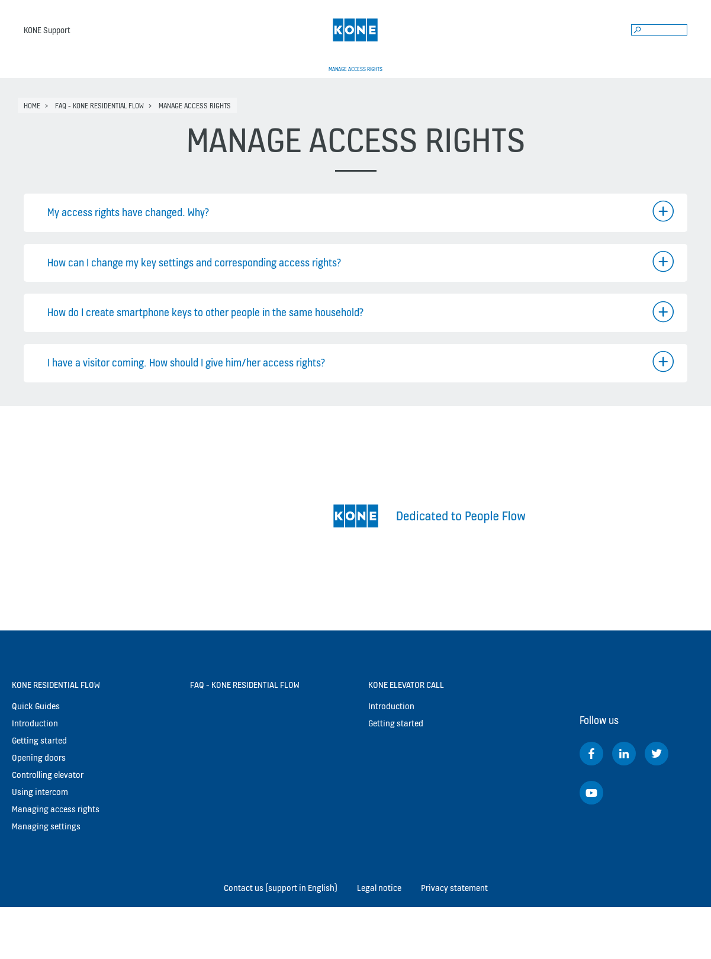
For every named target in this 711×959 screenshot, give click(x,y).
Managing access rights (55, 809)
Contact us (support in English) (280, 887)
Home (32, 105)
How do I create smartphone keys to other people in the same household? (205, 312)
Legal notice (379, 887)
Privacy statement (454, 887)
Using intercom (40, 791)
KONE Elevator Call (406, 684)
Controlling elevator (47, 774)
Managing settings (46, 826)
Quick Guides (36, 706)
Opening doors (39, 757)
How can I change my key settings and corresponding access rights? (194, 262)
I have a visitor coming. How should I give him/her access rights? (186, 362)
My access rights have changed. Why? (128, 212)
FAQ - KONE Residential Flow (99, 105)
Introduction (35, 723)
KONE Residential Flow (56, 684)
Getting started (39, 740)
